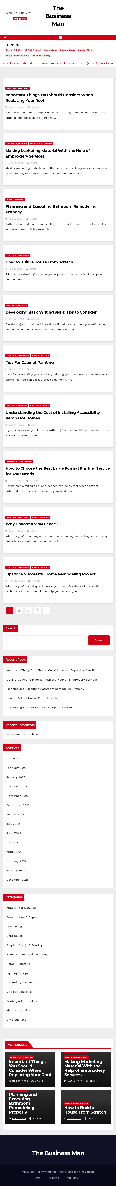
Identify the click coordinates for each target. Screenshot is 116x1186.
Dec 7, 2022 (16, 480)
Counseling (14, 926)
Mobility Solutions (39, 406)
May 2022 (13, 842)
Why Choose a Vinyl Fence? (31, 524)
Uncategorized (16, 1019)
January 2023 (15, 777)
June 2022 (13, 833)
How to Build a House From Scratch (39, 262)
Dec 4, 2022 (16, 531)
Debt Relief (14, 935)
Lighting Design (17, 973)
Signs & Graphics (18, 1010)
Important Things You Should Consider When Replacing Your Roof (52, 670)
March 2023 (14, 758)
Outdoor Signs (67, 50)
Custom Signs (85, 50)
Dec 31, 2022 (16, 425)
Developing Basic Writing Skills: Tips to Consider (51, 312)
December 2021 (17, 879)
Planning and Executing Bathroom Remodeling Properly (45, 689)
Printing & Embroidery (41, 144)
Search (10, 628)
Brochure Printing (41, 55)
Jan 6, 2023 (16, 369)
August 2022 (15, 814)
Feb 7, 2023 (16, 219)
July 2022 (13, 823)
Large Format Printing (17, 55)
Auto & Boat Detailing (21, 908)
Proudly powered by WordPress (39, 1172)
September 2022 (18, 805)
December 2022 (17, 786)
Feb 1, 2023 (15, 269)
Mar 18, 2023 (17, 107)
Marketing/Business (17, 144)
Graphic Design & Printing (19, 461)
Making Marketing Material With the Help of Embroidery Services (52, 679)
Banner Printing (14, 50)
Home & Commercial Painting (27, 954)
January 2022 (15, 870)
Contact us (73, 1178)
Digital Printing (33, 50)
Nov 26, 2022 (17, 581)
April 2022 (13, 851)
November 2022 (17, 795)
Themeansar (87, 1172)
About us (54, 1178)
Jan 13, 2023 (16, 319)
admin (34, 107)
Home (37, 1178)
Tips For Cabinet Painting (29, 362)
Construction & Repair (18, 88)
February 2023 (16, 768)
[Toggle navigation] (61, 37)
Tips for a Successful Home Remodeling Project (50, 574)
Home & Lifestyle (15, 200)
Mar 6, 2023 (16, 163)
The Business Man (58, 16)
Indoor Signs (50, 50)
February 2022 (16, 861)
